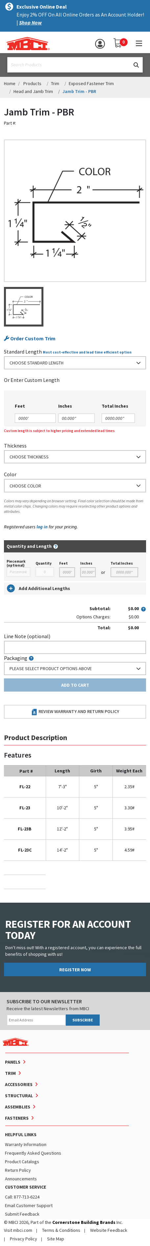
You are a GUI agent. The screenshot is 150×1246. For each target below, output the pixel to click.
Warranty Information (25, 1144)
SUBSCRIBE (82, 1019)
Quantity (44, 563)
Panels (12, 1062)
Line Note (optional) (27, 636)
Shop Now (30, 22)
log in (42, 527)
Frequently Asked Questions (33, 1153)
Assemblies (17, 1107)
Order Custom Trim (30, 338)
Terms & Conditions (61, 1230)
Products (32, 83)
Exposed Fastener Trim (91, 83)
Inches (86, 563)
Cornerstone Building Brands (83, 1222)
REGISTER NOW (75, 970)
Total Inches (122, 563)
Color (10, 474)
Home (9, 83)
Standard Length (23, 351)
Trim (55, 83)
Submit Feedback (22, 1214)
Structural (19, 1096)
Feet (63, 563)
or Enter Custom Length (32, 380)
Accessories (19, 1084)
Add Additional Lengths (38, 588)
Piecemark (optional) (16, 563)
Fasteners (17, 1118)
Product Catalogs (22, 1162)
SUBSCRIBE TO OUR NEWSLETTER (44, 1001)
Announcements (21, 1179)
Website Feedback (108, 1230)
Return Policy (18, 1170)
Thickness (15, 445)
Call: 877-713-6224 (22, 1197)
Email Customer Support (29, 1205)
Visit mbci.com (18, 1230)
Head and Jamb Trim (33, 91)
